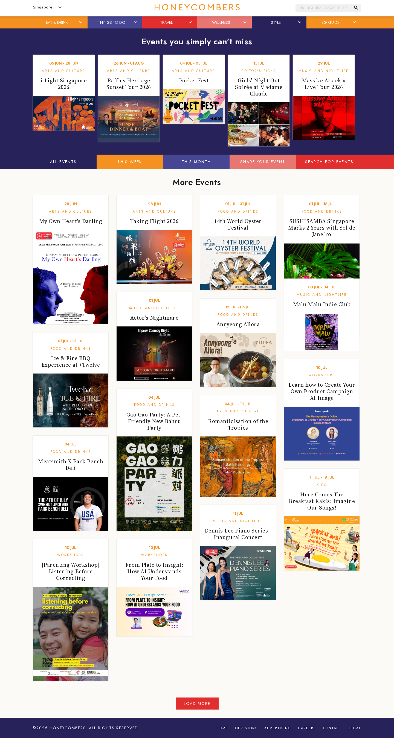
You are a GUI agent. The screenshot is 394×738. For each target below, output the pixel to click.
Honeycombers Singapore (197, 7)
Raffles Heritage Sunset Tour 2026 (128, 84)
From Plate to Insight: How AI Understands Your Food (154, 571)
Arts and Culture (63, 70)
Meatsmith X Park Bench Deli (70, 465)
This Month (196, 161)
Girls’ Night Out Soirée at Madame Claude (258, 87)
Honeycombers (68, 728)
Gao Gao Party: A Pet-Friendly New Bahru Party (154, 421)
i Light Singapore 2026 (64, 84)
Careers (307, 728)
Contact (332, 728)
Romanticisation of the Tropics (238, 424)
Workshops (321, 375)
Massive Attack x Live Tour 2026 (324, 84)
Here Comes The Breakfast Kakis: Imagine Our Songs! (322, 501)
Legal (355, 728)
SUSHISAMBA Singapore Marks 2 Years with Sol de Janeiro (321, 227)
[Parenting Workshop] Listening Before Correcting (71, 571)
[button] (81, 22)
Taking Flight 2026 (154, 221)
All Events (63, 161)
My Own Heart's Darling (70, 221)
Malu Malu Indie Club (322, 304)
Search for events (329, 161)
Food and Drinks (238, 211)
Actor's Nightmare (154, 318)
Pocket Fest (194, 80)
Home (222, 728)
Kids (322, 484)
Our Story (246, 728)
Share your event (262, 161)
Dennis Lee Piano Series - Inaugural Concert (238, 534)
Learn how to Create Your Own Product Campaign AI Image (321, 391)
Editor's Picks (259, 70)
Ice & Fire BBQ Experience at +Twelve (70, 361)
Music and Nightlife (324, 70)
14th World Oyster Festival (238, 224)
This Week (129, 161)
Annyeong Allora (238, 324)
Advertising (277, 728)
